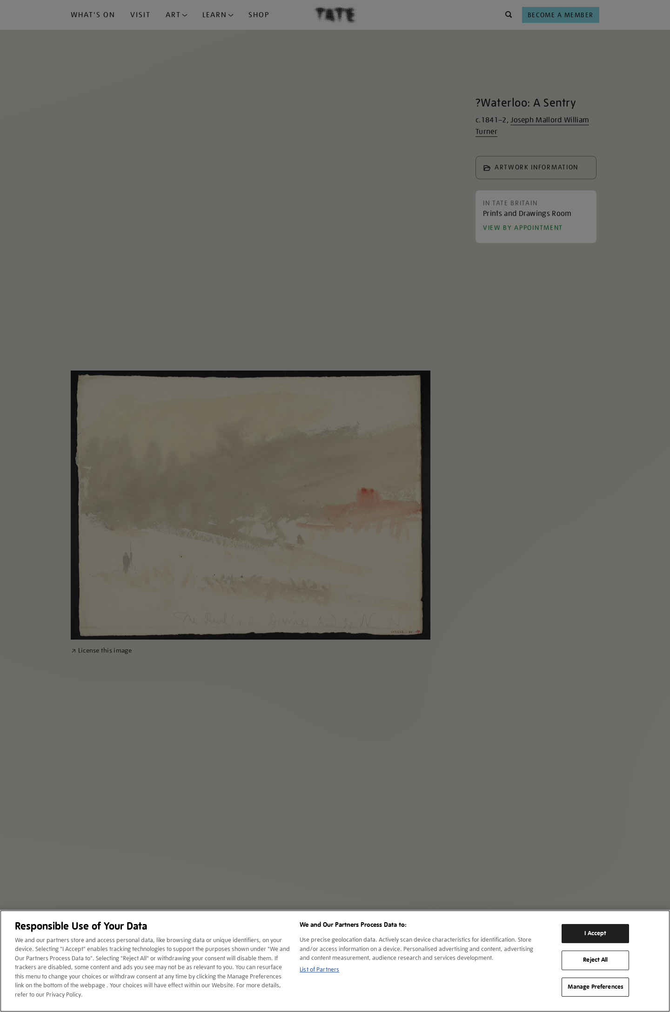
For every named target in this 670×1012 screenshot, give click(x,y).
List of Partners (319, 969)
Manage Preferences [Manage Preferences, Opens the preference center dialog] (595, 987)
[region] (335, 961)
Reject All (595, 960)
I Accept (595, 933)
